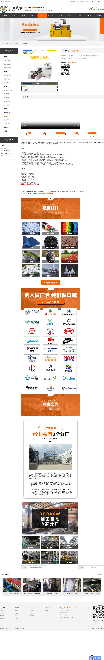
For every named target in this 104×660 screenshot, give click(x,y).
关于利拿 (89, 15)
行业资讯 (32, 615)
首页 (10, 43)
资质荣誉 (70, 15)
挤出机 (5, 108)
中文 (95, 1)
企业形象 (2, 615)
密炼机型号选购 (7, 60)
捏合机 (5, 131)
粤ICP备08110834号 (100, 628)
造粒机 (32, 15)
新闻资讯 (79, 15)
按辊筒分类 (6, 123)
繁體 (102, 1)
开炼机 (23, 15)
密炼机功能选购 (7, 67)
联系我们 (47, 610)
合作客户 (88, 1)
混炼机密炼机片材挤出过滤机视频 (32, 593)
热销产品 (42, 15)
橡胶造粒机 (6, 97)
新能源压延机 (7, 127)
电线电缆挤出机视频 (72, 593)
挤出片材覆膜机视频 (52, 593)
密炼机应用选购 (7, 64)
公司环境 (81, 1)
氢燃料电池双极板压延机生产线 (37, 567)
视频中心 (2, 613)
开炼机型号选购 (7, 75)
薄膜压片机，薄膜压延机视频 (92, 593)
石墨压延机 (93, 567)
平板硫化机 (7, 112)
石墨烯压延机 (56, 143)
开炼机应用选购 (7, 79)
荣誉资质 (2, 618)
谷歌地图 (22, 628)
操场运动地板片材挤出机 (12, 593)
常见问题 (32, 613)
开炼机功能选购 (7, 82)
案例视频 (61, 15)
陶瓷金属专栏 (51, 15)
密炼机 (14, 15)
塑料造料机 (6, 93)
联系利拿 (98, 15)
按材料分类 (25, 43)
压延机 (20, 43)
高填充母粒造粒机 (8, 90)
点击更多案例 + (98, 574)
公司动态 (32, 610)
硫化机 (16, 618)
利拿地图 (73, 1)
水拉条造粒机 (7, 101)
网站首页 (4, 15)
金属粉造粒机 (7, 105)
